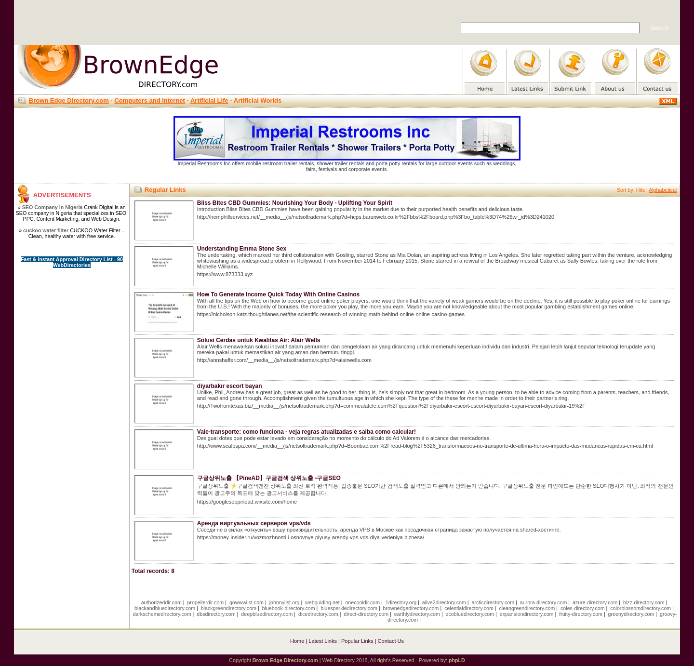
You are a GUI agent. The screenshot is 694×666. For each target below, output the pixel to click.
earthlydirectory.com (417, 614)
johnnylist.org (284, 602)
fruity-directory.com (580, 614)
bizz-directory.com (644, 602)
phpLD (457, 660)
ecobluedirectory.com (470, 614)
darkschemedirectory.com (162, 614)
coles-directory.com (583, 608)
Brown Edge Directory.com (69, 100)
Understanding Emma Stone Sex (241, 248)
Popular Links (357, 641)
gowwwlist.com (246, 602)
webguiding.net (322, 602)
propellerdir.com (205, 602)
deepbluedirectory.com (267, 614)
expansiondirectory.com (527, 614)
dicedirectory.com (318, 614)
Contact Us (391, 641)
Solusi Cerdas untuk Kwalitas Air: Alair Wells (258, 340)
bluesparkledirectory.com (348, 608)
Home (297, 641)
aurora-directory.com (543, 602)
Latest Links (322, 641)
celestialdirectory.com (469, 608)
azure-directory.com (595, 602)
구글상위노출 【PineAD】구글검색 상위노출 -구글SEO (269, 478)
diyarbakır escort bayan (229, 386)
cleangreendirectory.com (527, 608)
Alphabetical (663, 190)
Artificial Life (209, 100)
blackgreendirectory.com (228, 608)
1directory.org (401, 602)
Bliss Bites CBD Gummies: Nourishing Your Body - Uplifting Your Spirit (294, 203)
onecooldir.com (362, 602)
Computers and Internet (149, 100)
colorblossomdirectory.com (640, 608)
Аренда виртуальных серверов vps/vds (254, 523)
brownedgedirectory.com (411, 608)
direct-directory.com (366, 614)
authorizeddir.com (161, 602)
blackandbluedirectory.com (164, 608)
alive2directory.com (444, 602)
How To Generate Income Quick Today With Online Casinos (278, 294)
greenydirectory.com (631, 614)
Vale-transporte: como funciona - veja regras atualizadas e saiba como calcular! (306, 431)
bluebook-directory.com (288, 608)
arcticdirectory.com (492, 602)
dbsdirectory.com (216, 614)
